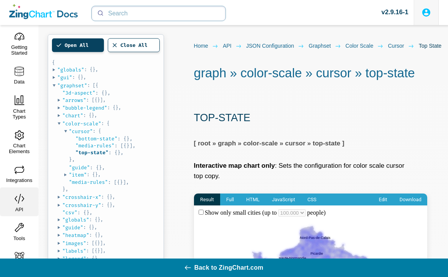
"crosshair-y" (81, 205)
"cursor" (81, 131)
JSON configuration (275, 46)
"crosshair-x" (81, 197)
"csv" (69, 212)
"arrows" (74, 100)
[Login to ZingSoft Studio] (426, 12)
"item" (78, 175)
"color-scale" (81, 124)
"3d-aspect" (78, 93)
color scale (364, 46)
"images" (74, 243)
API (232, 46)
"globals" (70, 70)
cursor (401, 46)
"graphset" (72, 85)
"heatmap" (75, 235)
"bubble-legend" (84, 108)
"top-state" (92, 152)
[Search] (158, 13)
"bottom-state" (96, 139)
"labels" (74, 251)
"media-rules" (94, 146)
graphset (325, 46)
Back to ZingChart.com (224, 267)
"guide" (79, 167)
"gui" (64, 77)
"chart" (73, 115)
